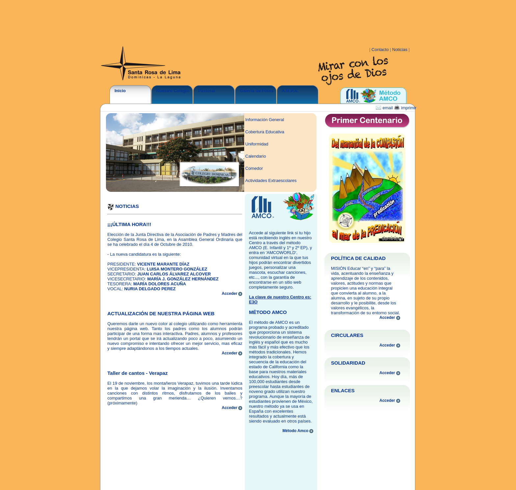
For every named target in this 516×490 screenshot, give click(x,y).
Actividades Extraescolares (271, 180)
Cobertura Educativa (264, 131)
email (384, 107)
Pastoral (206, 90)
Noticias (400, 49)
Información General (264, 119)
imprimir (405, 107)
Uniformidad (256, 144)
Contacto (381, 49)
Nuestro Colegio (172, 90)
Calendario (255, 156)
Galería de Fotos (256, 90)
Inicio (120, 90)
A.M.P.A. (290, 90)
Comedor (254, 168)
